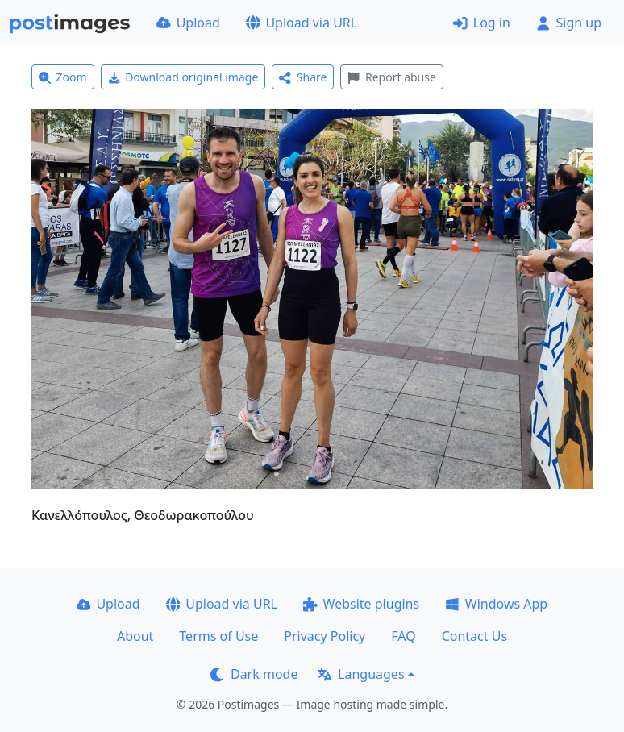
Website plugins (361, 604)
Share (303, 77)
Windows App (496, 604)
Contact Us (474, 636)
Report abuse (391, 77)
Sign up (568, 22)
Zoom (63, 77)
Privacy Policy (324, 636)
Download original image (183, 77)
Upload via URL (301, 22)
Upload (188, 22)
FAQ (403, 636)
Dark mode (253, 674)
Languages (361, 674)
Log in (481, 22)
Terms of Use (218, 636)
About (135, 636)
